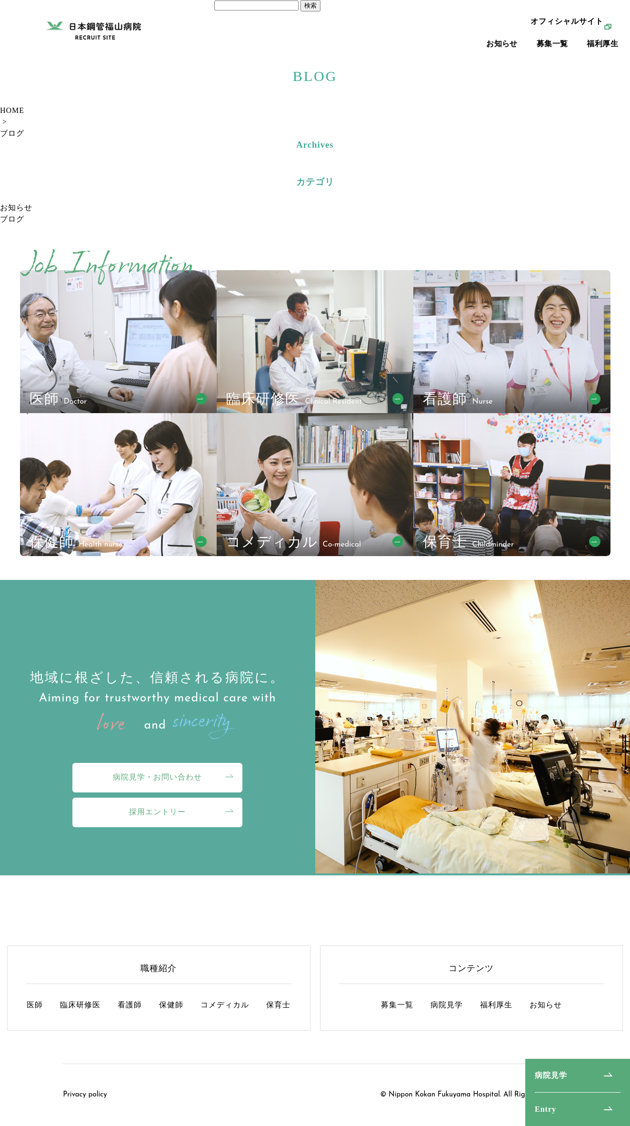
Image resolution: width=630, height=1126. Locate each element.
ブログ (12, 133)
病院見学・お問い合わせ (157, 777)
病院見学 (551, 1075)
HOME (12, 110)
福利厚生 (602, 57)
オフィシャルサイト (566, 35)
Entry (545, 1109)
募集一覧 (552, 57)
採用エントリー (157, 812)
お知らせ (502, 57)
